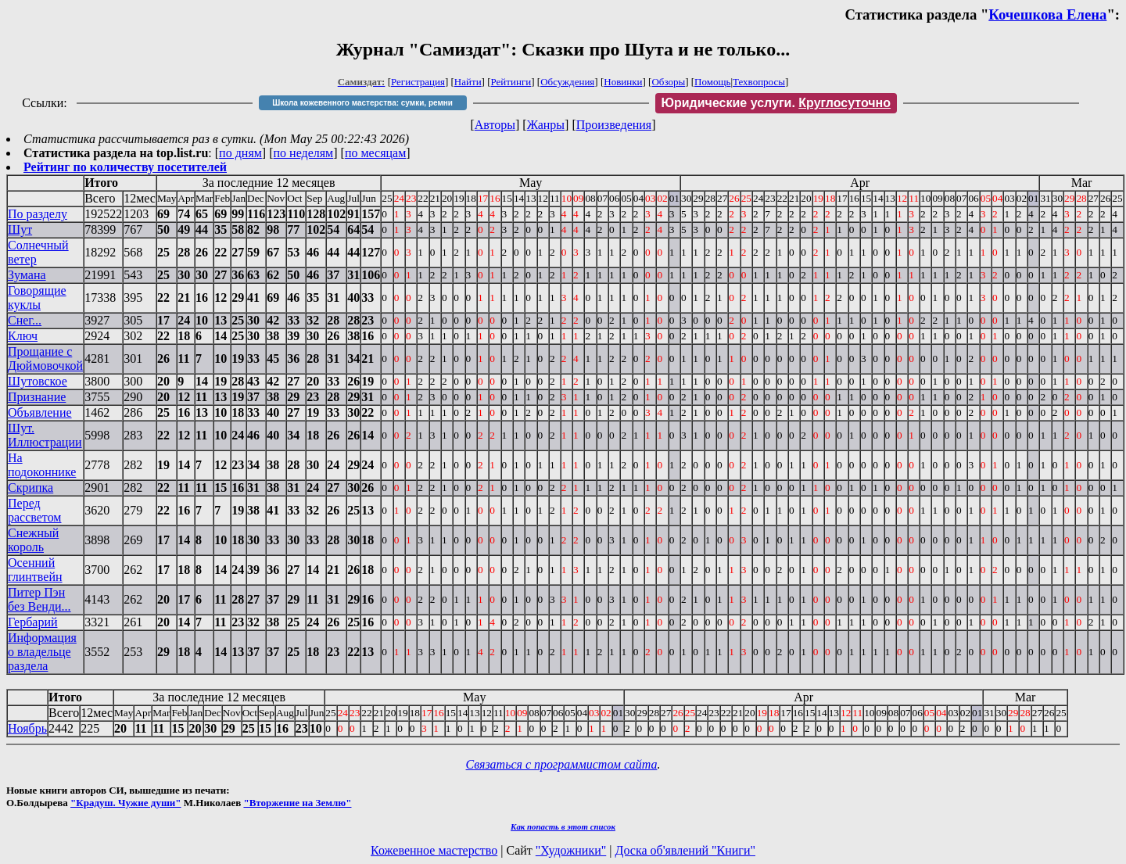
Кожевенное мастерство (434, 850)
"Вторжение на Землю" (297, 802)
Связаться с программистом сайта (562, 764)
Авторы (495, 124)
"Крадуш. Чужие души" (125, 802)
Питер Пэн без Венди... (39, 599)
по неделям (304, 153)
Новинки (623, 82)
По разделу (37, 213)
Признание (37, 396)
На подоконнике (42, 465)
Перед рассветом (34, 510)
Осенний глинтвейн (35, 569)
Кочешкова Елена (1047, 14)
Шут (20, 229)
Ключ (23, 335)
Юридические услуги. (776, 102)
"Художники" (571, 850)
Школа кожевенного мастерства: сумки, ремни (362, 103)
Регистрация (418, 82)
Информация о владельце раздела (42, 651)
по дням (240, 153)
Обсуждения (567, 82)
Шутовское (37, 381)
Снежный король (33, 540)
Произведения (614, 124)
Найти (468, 82)
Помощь (712, 82)
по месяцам (375, 153)
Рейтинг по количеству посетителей (125, 167)
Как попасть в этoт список (563, 826)
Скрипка (30, 487)
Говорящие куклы (37, 297)
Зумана (27, 274)
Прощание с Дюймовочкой (45, 358)
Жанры (546, 124)
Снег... (24, 320)
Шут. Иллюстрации (45, 435)
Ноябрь (27, 728)
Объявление (40, 412)
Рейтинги (511, 82)
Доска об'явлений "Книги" (685, 850)
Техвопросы (759, 82)
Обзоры (668, 82)
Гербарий (33, 622)
